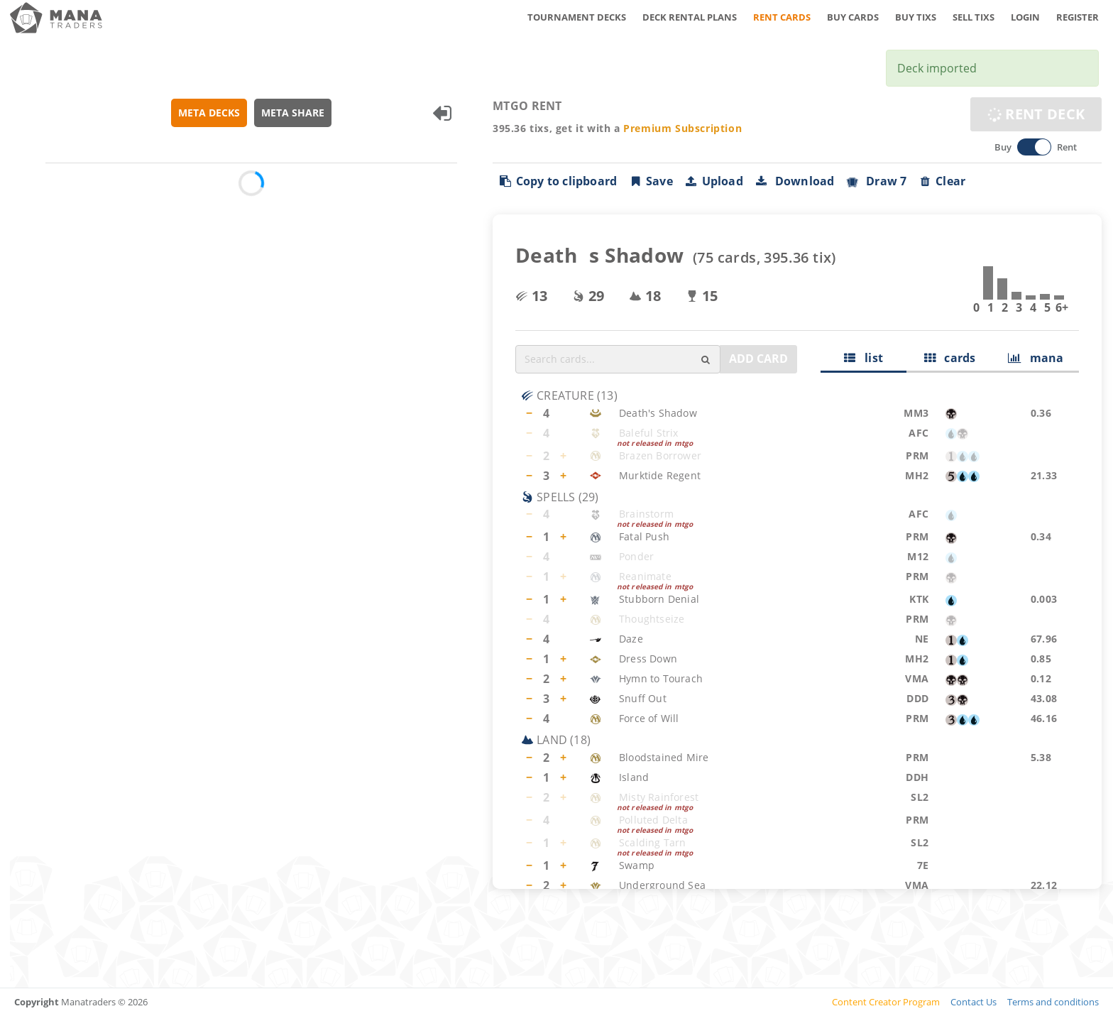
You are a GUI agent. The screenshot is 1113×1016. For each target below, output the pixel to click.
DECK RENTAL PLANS (689, 17)
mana (1036, 358)
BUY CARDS (853, 17)
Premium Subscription (683, 128)
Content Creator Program (886, 1001)
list (864, 358)
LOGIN (1025, 17)
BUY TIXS (915, 17)
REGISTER (1077, 17)
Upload (713, 181)
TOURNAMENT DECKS (576, 17)
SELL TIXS (973, 17)
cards (950, 358)
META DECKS (210, 112)
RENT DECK (1036, 114)
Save (651, 181)
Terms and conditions (1053, 1001)
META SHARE (293, 112)
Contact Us (973, 1001)
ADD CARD (758, 358)
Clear (942, 181)
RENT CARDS (782, 17)
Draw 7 (876, 181)
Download (795, 181)
